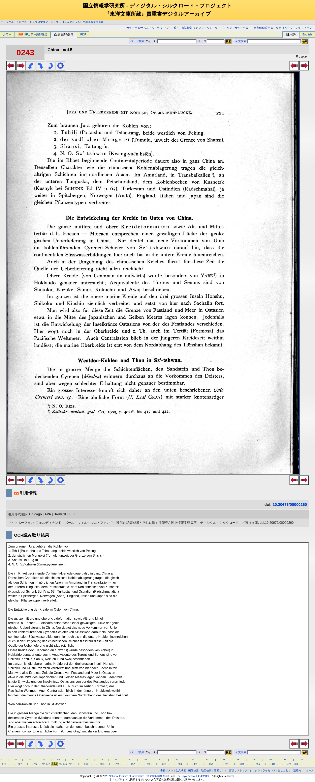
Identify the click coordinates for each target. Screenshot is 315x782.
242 (48, 764)
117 (161, 759)
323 (180, 764)
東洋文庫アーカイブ (47, 22)
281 (117, 764)
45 (58, 759)
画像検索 (193, 770)
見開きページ (284, 27)
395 (258, 764)
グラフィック (303, 27)
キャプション (223, 27)
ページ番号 (172, 27)
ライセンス (269, 770)
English (307, 34)
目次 (159, 27)
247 (70, 764)
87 (116, 759)
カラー (7, 34)
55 (72, 759)
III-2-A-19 (67, 22)
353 (211, 764)
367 (227, 764)
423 (289, 764)
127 (176, 759)
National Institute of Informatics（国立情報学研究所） (139, 776)
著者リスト (220, 770)
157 (223, 759)
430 (296, 764)
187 (270, 759)
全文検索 (240, 41)
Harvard (60, 514)
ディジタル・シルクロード (16, 22)
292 (133, 764)
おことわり (284, 770)
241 (43, 764)
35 (44, 759)
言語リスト (235, 770)
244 (60, 764)
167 (239, 759)
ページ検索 (137, 41)
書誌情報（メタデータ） (196, 27)
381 (242, 764)
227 (20, 764)
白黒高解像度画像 (93, 22)
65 (87, 759)
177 (254, 759)
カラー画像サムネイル (140, 27)
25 (29, 759)
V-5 (78, 22)
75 (101, 759)
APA (47, 514)
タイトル (171, 41)
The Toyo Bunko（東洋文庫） (193, 776)
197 (286, 759)
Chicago (35, 514)
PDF (83, 34)
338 (195, 764)
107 (145, 759)
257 (86, 764)
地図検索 (206, 770)
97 (130, 759)
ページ (210, 41)
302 (149, 764)
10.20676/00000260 (290, 504)
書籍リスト (166, 770)
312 (164, 764)
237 (35, 764)
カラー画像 (241, 27)
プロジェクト (252, 770)
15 (15, 759)
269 (102, 764)
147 (208, 759)
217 (4, 764)
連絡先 (297, 770)
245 (65, 764)
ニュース (308, 770)
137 (192, 759)
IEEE (72, 514)
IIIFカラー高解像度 (33, 34)
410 (273, 764)
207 (301, 759)
